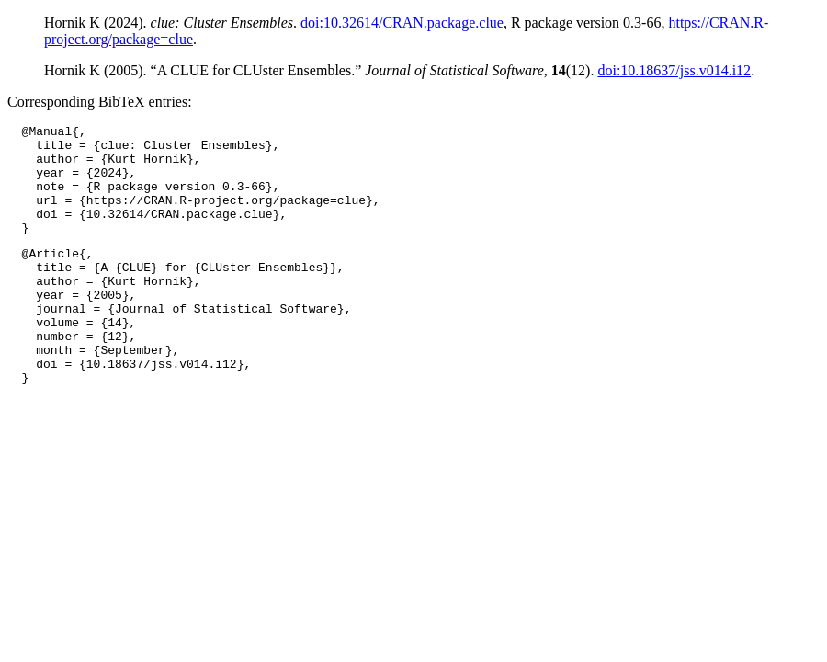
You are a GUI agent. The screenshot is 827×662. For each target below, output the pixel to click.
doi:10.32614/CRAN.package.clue (402, 22)
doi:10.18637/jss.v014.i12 (674, 70)
